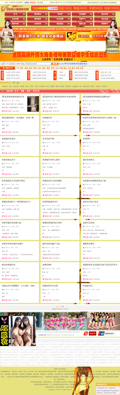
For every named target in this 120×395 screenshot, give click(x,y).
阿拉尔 (92, 86)
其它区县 (104, 86)
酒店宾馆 (104, 14)
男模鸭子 (104, 24)
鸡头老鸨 (104, 19)
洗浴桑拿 (82, 14)
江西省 (44, 75)
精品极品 (60, 24)
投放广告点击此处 (60, 369)
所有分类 (36, 91)
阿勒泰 (52, 86)
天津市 (13, 72)
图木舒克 (86, 86)
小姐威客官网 (42, 335)
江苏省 (39, 72)
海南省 (61, 78)
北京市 (8, 72)
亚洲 (102, 75)
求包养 (60, 14)
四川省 (81, 72)
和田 (47, 86)
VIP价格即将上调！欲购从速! (106, 388)
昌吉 (10, 86)
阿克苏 (62, 86)
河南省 (44, 78)
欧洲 (106, 75)
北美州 (108, 78)
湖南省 (35, 78)
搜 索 (55, 64)
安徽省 (39, 75)
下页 (62, 306)
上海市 (35, 72)
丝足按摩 (60, 19)
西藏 (76, 78)
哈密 (27, 86)
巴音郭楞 (42, 86)
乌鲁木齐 (5, 86)
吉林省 (8, 78)
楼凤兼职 (37, 19)
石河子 (32, 86)
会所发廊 (15, 19)
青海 (82, 78)
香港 (102, 72)
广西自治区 (62, 75)
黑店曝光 (37, 14)
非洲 (109, 75)
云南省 (77, 75)
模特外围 (15, 24)
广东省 (61, 72)
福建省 (35, 75)
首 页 (15, 14)
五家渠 (98, 86)
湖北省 (39, 78)
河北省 (17, 72)
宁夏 (79, 78)
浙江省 (44, 72)
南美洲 (112, 78)
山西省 (8, 75)
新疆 (85, 78)
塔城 (57, 86)
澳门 (106, 72)
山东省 (17, 78)
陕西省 (81, 75)
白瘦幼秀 (37, 24)
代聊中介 (82, 19)
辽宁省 (13, 78)
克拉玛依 (16, 86)
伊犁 (36, 86)
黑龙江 (17, 75)
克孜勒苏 (75, 86)
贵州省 (86, 72)
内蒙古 (13, 75)
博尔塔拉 (68, 86)
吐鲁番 (22, 86)
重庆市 (77, 72)
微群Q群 (82, 24)
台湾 (109, 72)
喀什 (80, 86)
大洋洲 (103, 78)
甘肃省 (86, 75)
